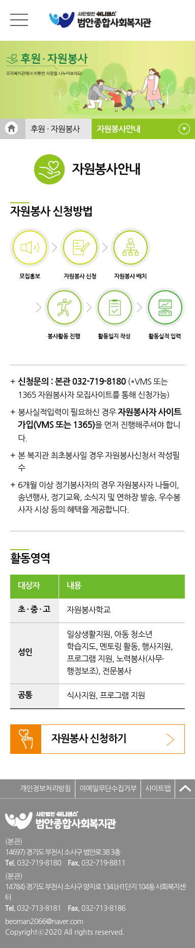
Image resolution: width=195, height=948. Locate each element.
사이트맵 (158, 788)
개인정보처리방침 (45, 788)
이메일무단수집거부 (107, 788)
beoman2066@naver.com (44, 921)
